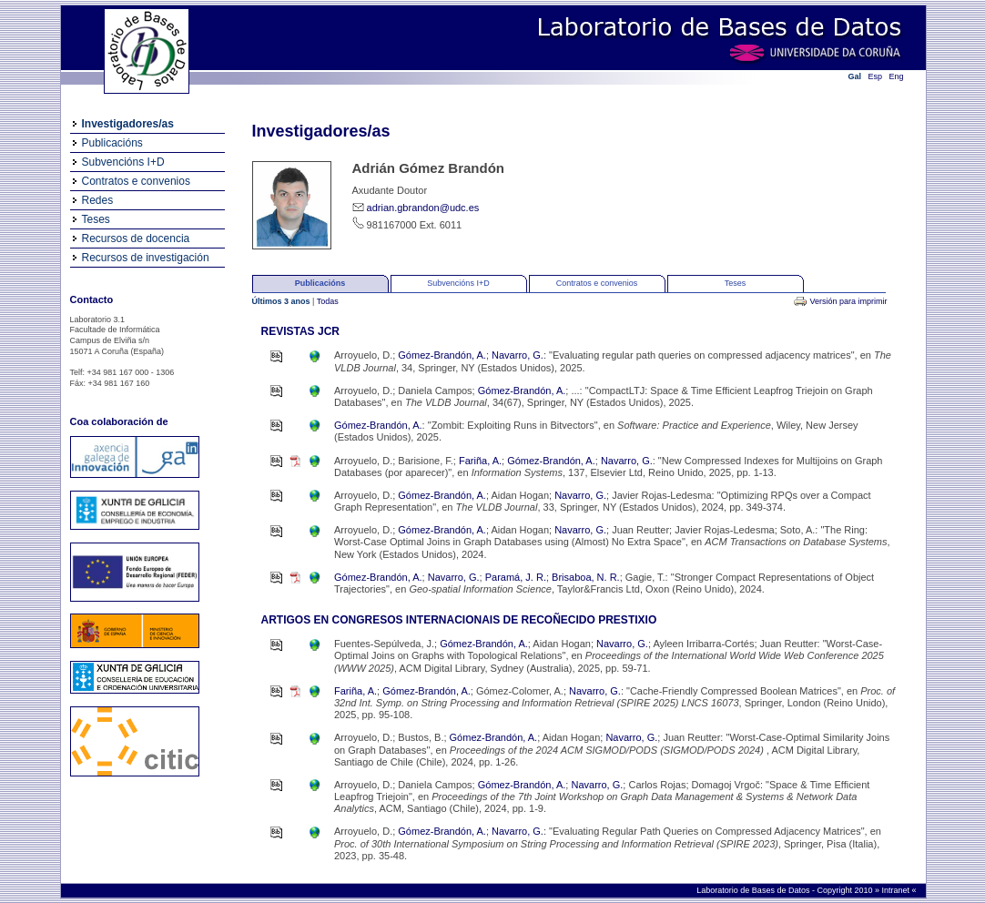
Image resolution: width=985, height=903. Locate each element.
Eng (896, 76)
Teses (96, 219)
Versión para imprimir (848, 301)
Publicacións (112, 143)
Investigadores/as (128, 123)
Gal (855, 76)
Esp (875, 76)
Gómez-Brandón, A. (442, 355)
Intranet (896, 890)
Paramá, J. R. (515, 577)
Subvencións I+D (123, 162)
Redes (98, 200)
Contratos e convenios (136, 181)
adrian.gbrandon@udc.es (423, 207)
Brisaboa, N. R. (586, 577)
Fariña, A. (480, 460)
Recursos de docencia (136, 238)
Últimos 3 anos (282, 301)
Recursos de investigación (145, 257)
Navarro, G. (517, 355)
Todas (328, 301)
